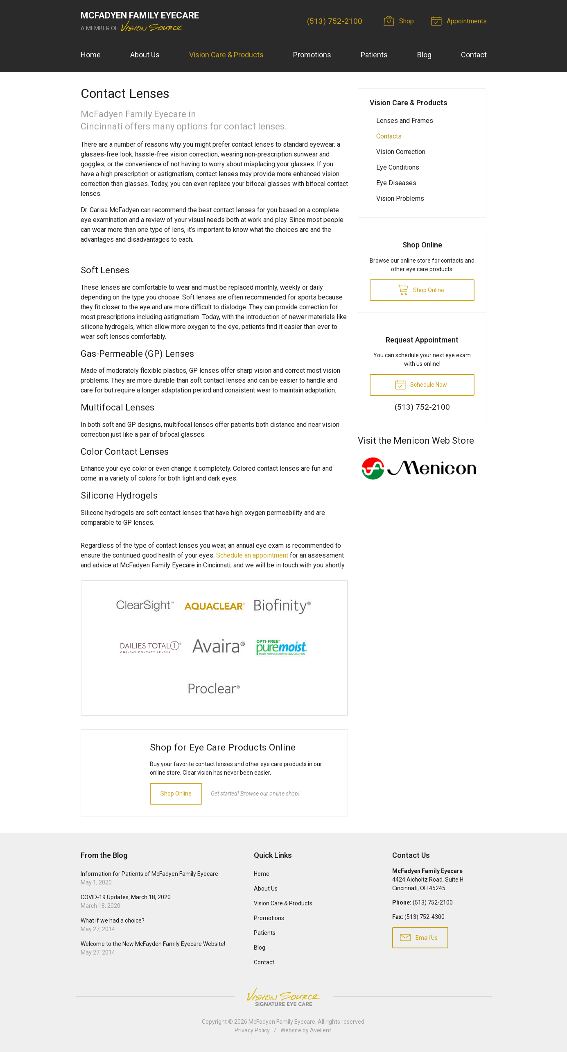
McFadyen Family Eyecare (281, 1021)
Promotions (312, 54)
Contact (474, 54)
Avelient (320, 1030)
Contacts (389, 136)
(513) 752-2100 (334, 21)
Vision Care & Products (226, 54)
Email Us (419, 937)
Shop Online (176, 793)
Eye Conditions (397, 167)
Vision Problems (400, 198)
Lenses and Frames (404, 121)
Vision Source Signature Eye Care (284, 996)
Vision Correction (400, 152)
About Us (145, 54)
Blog (424, 54)
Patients (374, 54)
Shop (400, 20)
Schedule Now (421, 384)
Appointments (460, 20)
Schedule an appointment (252, 555)
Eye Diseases (396, 183)
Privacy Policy (252, 1030)
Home (91, 54)
